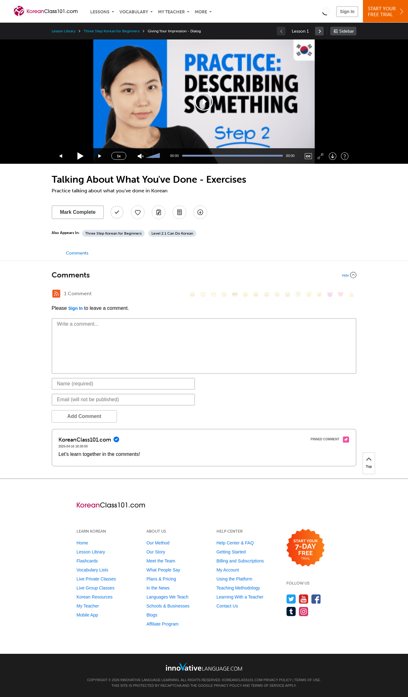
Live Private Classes (96, 578)
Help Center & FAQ (235, 542)
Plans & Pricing (161, 578)
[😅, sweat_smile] (266, 294)
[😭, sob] (287, 294)
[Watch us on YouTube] (303, 599)
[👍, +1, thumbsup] (351, 294)
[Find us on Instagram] (303, 611)
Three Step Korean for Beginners (111, 31)
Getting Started (231, 551)
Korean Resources (94, 596)
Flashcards (87, 560)
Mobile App (87, 614)
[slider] (154, 156)
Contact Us (227, 605)
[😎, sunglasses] (235, 294)
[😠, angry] (245, 294)
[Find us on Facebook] (316, 599)
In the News (157, 587)
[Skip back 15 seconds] (61, 156)
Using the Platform (234, 578)
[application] (204, 101)
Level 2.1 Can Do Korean (172, 233)
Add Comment (84, 416)
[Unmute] (141, 156)
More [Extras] (201, 12)
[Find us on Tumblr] (291, 611)
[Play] (81, 156)
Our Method (157, 542)
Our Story (155, 551)
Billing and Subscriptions (240, 560)
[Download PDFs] (179, 212)
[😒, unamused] (224, 294)
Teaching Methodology (238, 587)
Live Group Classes (95, 587)
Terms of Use (307, 680)
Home (82, 542)
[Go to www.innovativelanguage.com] (204, 667)
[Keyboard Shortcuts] (345, 156)
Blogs (151, 614)
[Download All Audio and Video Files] (200, 212)
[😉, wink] (277, 294)
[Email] (123, 400)
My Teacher (171, 12)
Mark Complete (78, 212)
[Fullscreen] (320, 156)
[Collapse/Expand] (204, 275)
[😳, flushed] (203, 294)
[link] (319, 31)
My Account (227, 569)
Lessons (99, 12)
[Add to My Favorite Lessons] (138, 212)
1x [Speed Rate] (119, 156)
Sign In (347, 11)
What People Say (163, 569)
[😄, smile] (192, 294)
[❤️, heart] (340, 294)
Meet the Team (160, 560)
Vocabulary (133, 12)
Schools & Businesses (168, 605)
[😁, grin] (213, 294)
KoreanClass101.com (242, 680)
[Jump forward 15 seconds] (100, 156)
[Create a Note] (158, 212)
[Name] (123, 384)
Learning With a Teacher (240, 596)
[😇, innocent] (298, 294)
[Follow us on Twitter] (291, 599)
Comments (77, 253)
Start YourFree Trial (386, 11)
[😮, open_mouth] (319, 294)
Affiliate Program (162, 623)
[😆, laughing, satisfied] (256, 294)
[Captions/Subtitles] (308, 156)
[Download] (332, 156)
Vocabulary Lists (92, 569)
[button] (326, 11)
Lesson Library (64, 31)
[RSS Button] (56, 293)
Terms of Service (268, 685)
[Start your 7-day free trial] (305, 548)
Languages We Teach (167, 596)
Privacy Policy (277, 680)
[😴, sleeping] (309, 294)
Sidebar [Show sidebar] (346, 31)
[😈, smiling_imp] (330, 294)
